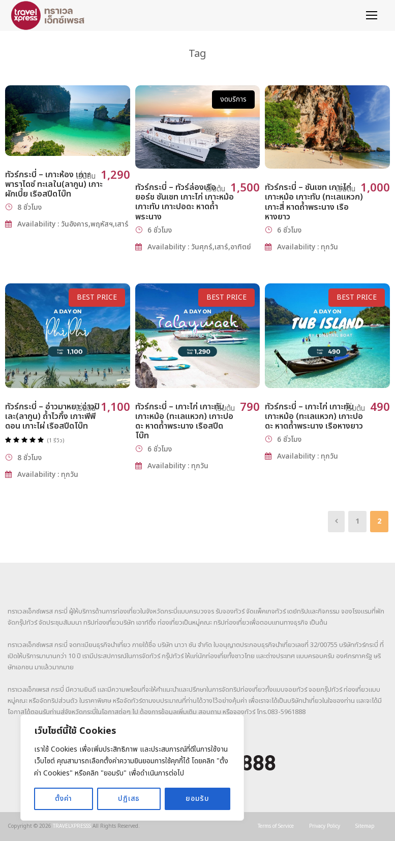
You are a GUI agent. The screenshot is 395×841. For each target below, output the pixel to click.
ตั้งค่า (63, 798)
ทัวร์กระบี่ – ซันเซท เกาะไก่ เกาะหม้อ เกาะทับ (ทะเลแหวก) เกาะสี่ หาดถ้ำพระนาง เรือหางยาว (314, 202)
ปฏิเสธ (129, 798)
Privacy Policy (324, 826)
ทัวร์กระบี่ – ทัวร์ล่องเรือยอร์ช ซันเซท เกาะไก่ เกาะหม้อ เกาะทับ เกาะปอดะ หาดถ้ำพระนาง (184, 202)
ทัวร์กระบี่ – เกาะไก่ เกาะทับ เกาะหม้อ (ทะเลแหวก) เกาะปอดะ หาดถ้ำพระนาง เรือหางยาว (314, 416)
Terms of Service (276, 826)
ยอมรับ (197, 798)
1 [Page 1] (357, 521)
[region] (132, 768)
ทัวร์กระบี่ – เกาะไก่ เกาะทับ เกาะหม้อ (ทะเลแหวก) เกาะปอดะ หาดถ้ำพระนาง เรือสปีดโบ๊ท (184, 421)
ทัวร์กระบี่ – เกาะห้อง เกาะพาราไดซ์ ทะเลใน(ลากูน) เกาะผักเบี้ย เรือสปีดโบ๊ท (54, 184)
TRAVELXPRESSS (72, 826)
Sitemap (365, 826)
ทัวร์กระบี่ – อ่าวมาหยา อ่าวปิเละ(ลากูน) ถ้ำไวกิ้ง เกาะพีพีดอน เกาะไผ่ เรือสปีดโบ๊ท (52, 416)
